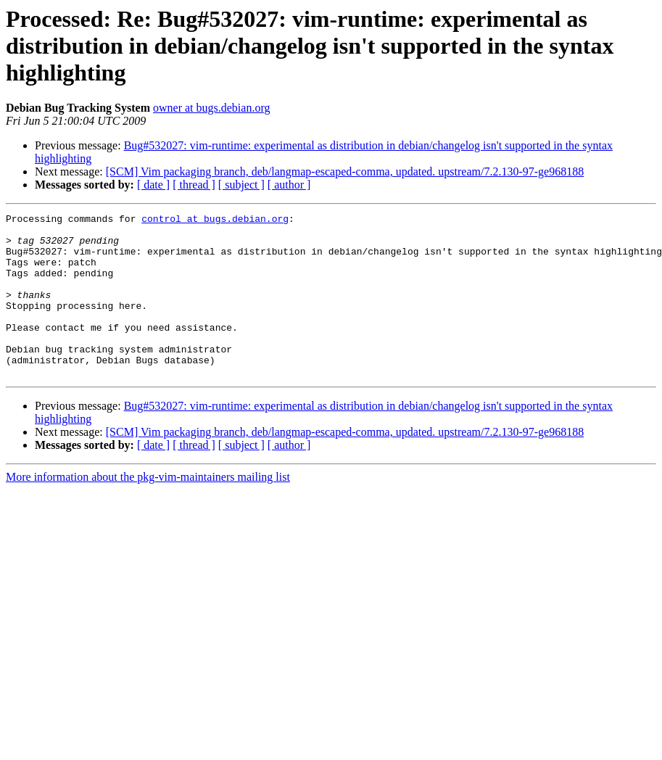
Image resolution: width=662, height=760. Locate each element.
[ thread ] (194, 184)
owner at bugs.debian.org (211, 108)
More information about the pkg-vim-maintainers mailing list (148, 509)
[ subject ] (241, 184)
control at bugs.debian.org (215, 220)
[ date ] (153, 184)
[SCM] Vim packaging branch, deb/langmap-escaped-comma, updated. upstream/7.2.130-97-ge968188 (345, 171)
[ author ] (289, 184)
